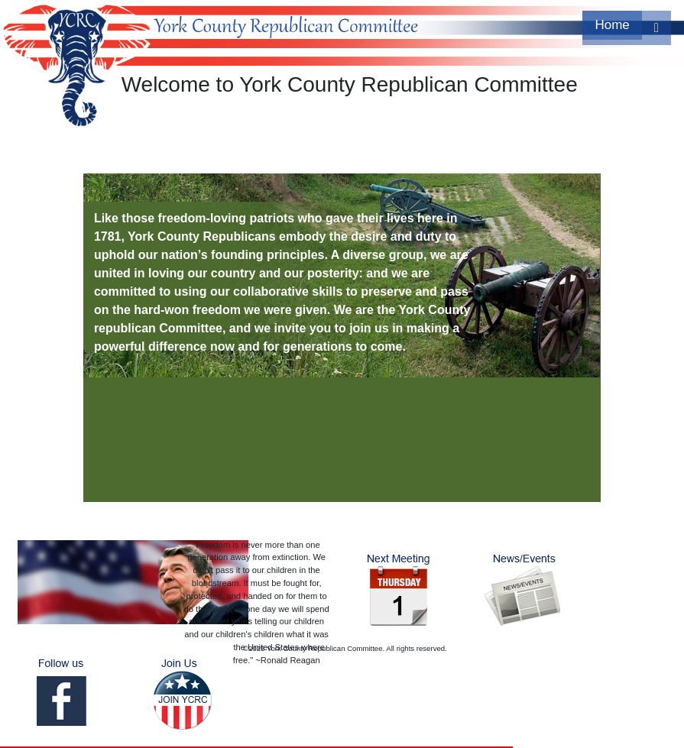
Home (612, 25)
